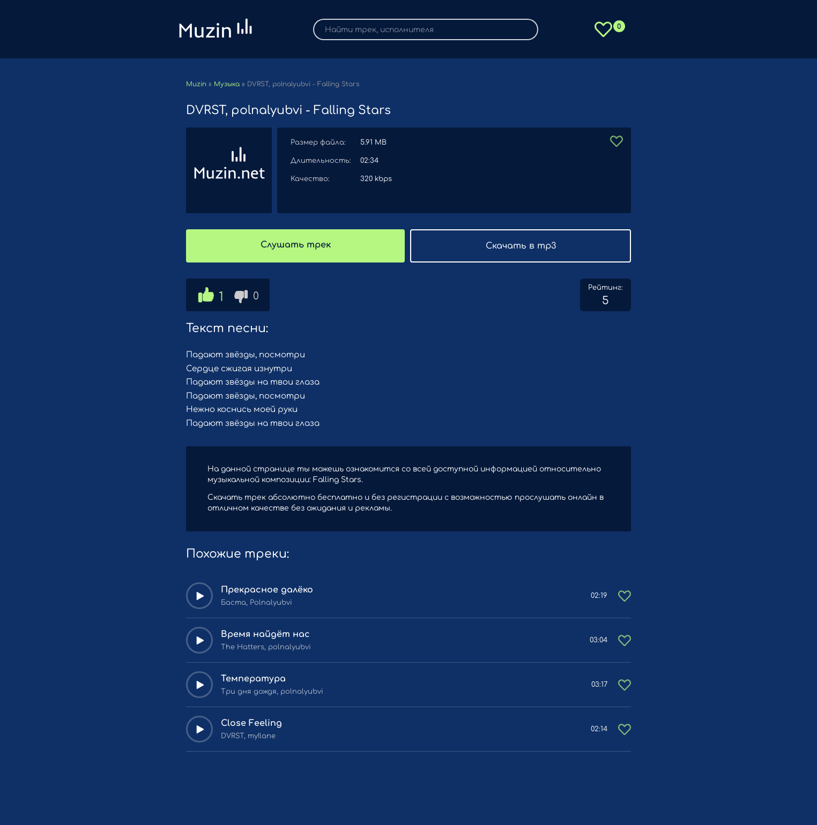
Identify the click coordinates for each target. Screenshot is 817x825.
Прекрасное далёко (267, 590)
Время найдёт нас (265, 634)
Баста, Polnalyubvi (256, 602)
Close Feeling (251, 723)
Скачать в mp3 (521, 246)
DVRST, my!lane (248, 736)
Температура (253, 679)
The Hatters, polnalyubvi (266, 647)
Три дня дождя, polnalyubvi (272, 691)
